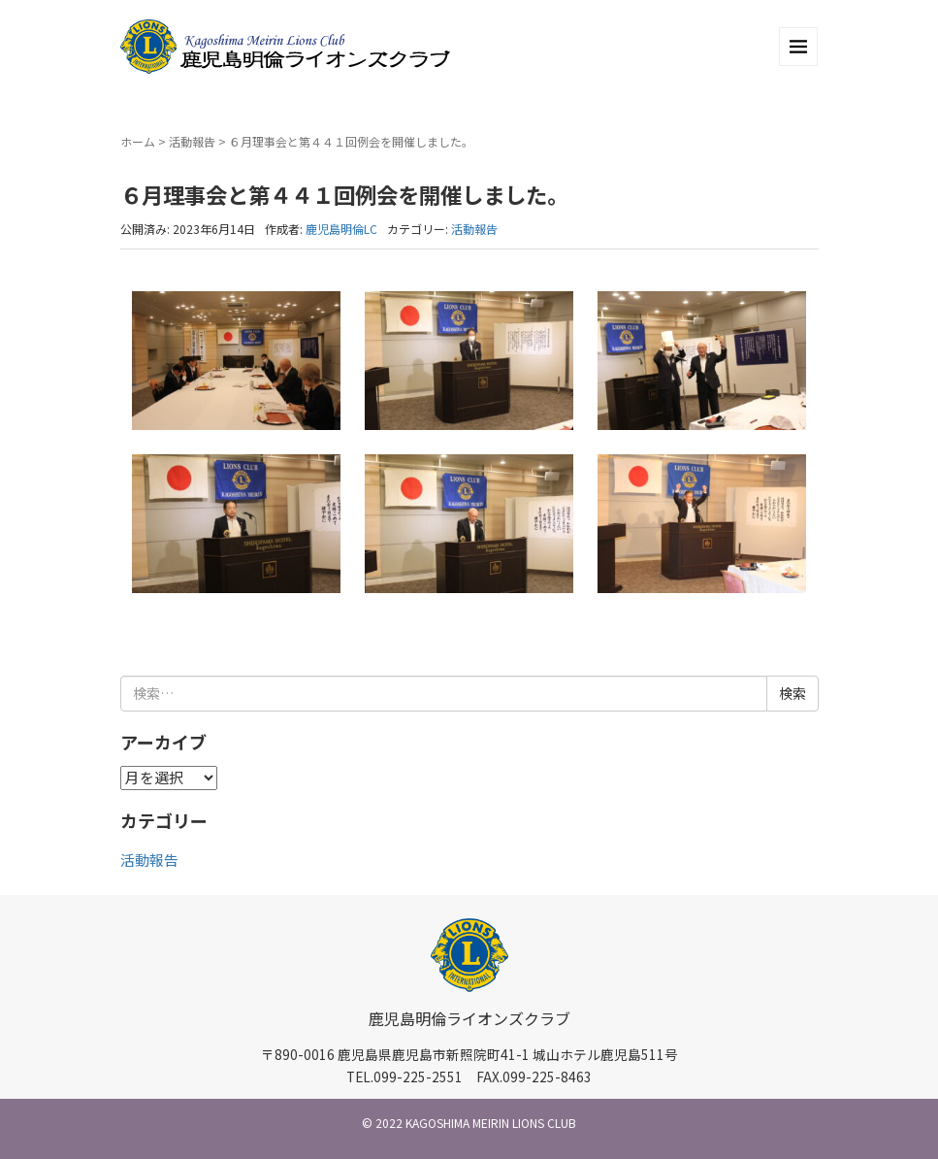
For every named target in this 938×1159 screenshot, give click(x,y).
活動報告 (192, 141)
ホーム (137, 141)
